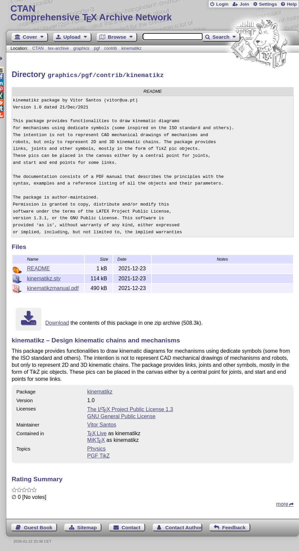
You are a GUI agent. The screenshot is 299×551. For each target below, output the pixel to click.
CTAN (38, 48)
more (282, 503)
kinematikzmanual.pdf (53, 287)
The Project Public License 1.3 (130, 408)
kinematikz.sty (43, 277)
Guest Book (38, 526)
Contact (130, 526)
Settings (268, 4)
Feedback (234, 526)
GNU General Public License (121, 415)
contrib (110, 48)
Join (244, 4)
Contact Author (183, 526)
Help (292, 4)
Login (222, 4)
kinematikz (131, 48)
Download (57, 322)
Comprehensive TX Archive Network (152, 13)
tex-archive (58, 48)
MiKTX (96, 439)
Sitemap (87, 526)
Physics (96, 448)
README (38, 267)
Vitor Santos (101, 424)
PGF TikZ (98, 455)
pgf (97, 48)
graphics (81, 48)
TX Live (96, 432)
